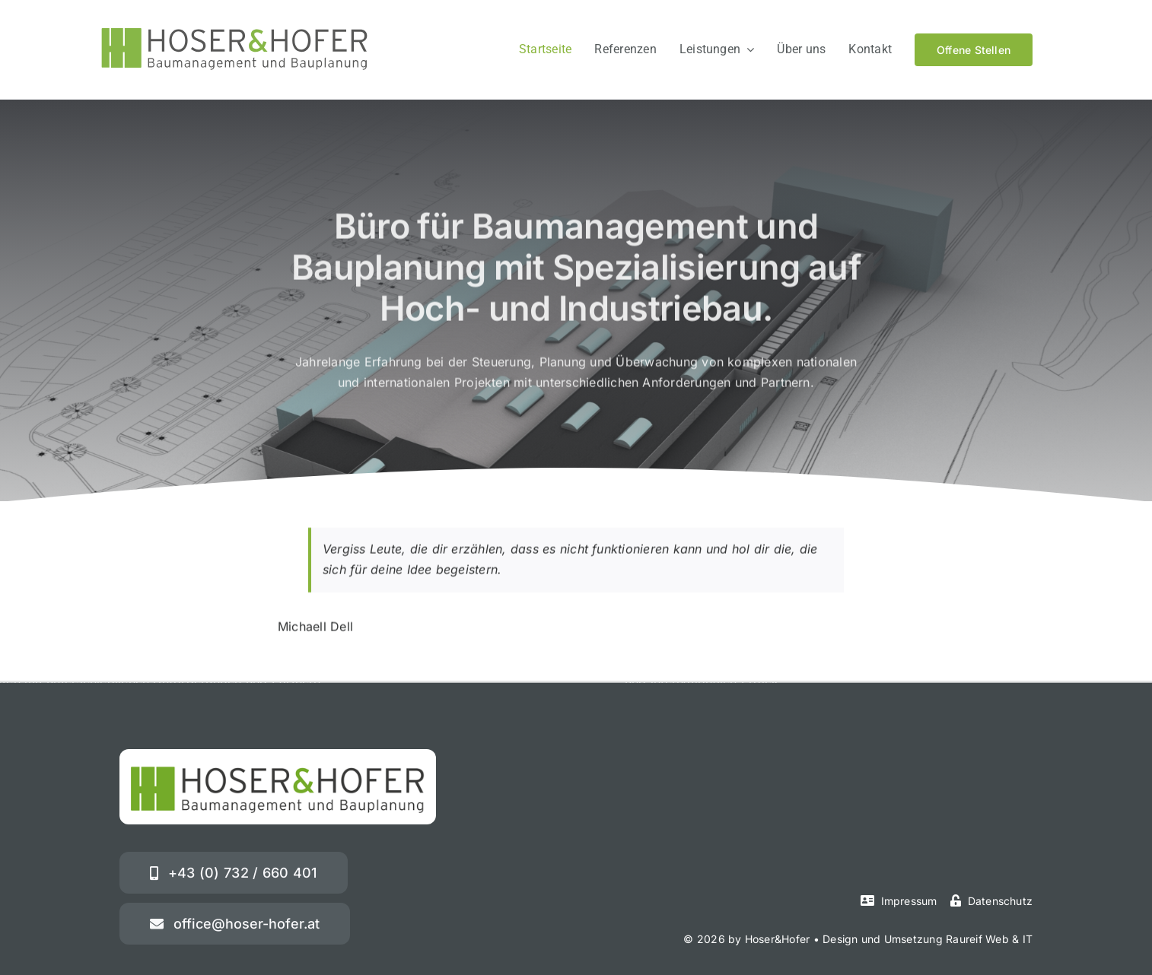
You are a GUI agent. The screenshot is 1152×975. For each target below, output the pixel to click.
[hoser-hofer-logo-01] (234, 34)
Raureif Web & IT (989, 938)
